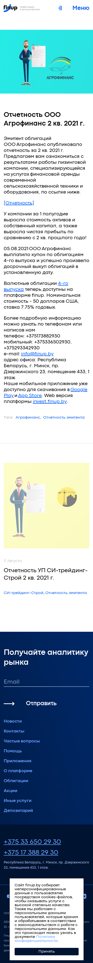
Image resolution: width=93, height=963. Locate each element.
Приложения (17, 761)
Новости (13, 721)
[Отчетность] (19, 203)
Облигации (16, 781)
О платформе (18, 771)
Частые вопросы (22, 741)
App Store (30, 396)
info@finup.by (37, 354)
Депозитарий (18, 811)
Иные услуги (17, 801)
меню (80, 8)
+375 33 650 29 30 (32, 842)
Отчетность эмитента (64, 417)
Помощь (13, 751)
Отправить (41, 703)
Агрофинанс (28, 417)
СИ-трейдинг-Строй (23, 593)
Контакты (14, 731)
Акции (10, 791)
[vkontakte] (84, 897)
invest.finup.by (50, 401)
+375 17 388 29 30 (31, 853)
